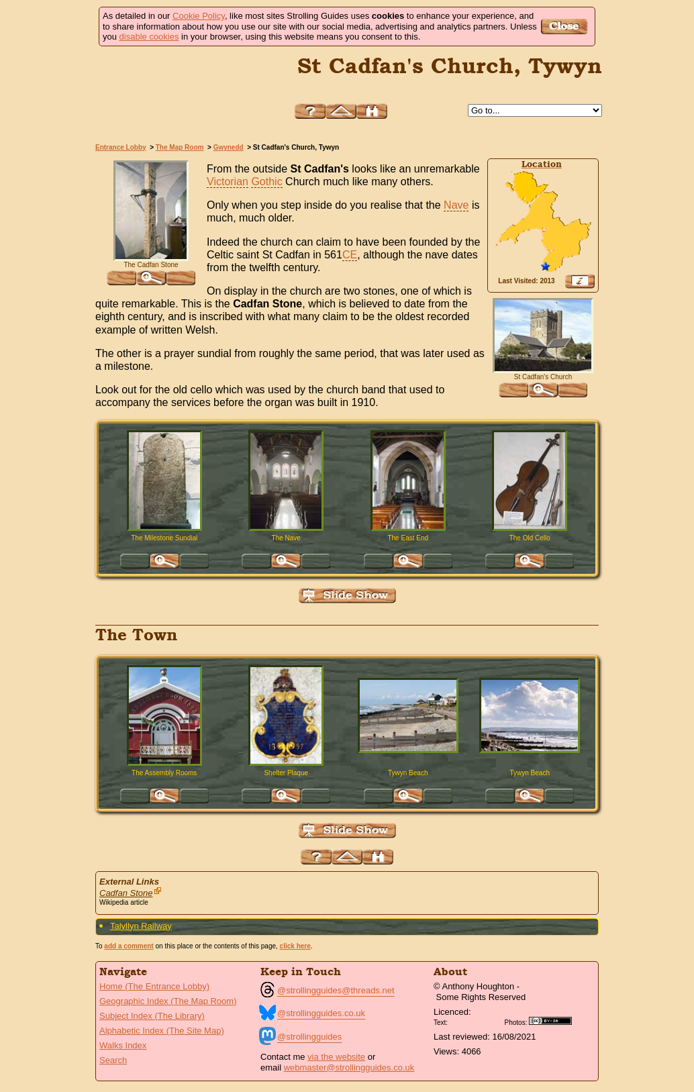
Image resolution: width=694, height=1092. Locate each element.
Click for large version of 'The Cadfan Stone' (151, 277)
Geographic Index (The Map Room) (167, 1001)
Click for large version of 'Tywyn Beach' (408, 796)
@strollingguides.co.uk (321, 1013)
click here (295, 946)
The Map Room (180, 147)
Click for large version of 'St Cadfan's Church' (543, 390)
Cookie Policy (198, 16)
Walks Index (122, 1045)
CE (349, 254)
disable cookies (149, 37)
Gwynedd (228, 147)
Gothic (266, 181)
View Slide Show (347, 595)
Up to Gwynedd (341, 111)
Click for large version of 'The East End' (408, 561)
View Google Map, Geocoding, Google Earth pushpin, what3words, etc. (580, 281)
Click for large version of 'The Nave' (286, 561)
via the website (336, 1057)
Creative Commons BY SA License (555, 1021)
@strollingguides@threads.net (336, 990)
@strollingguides (309, 1037)
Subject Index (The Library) (152, 1016)
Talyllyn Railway (141, 926)
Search (113, 1060)
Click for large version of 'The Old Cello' (529, 561)
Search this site (371, 111)
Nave (456, 205)
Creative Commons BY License (476, 1021)
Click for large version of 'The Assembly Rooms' (164, 796)
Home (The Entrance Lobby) (154, 986)
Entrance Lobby (120, 147)
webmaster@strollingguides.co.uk (349, 1067)
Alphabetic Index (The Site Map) (161, 1031)
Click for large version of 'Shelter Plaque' (286, 796)
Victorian (227, 181)
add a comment (128, 946)
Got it (566, 26)
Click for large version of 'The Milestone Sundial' (164, 561)
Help (310, 111)
